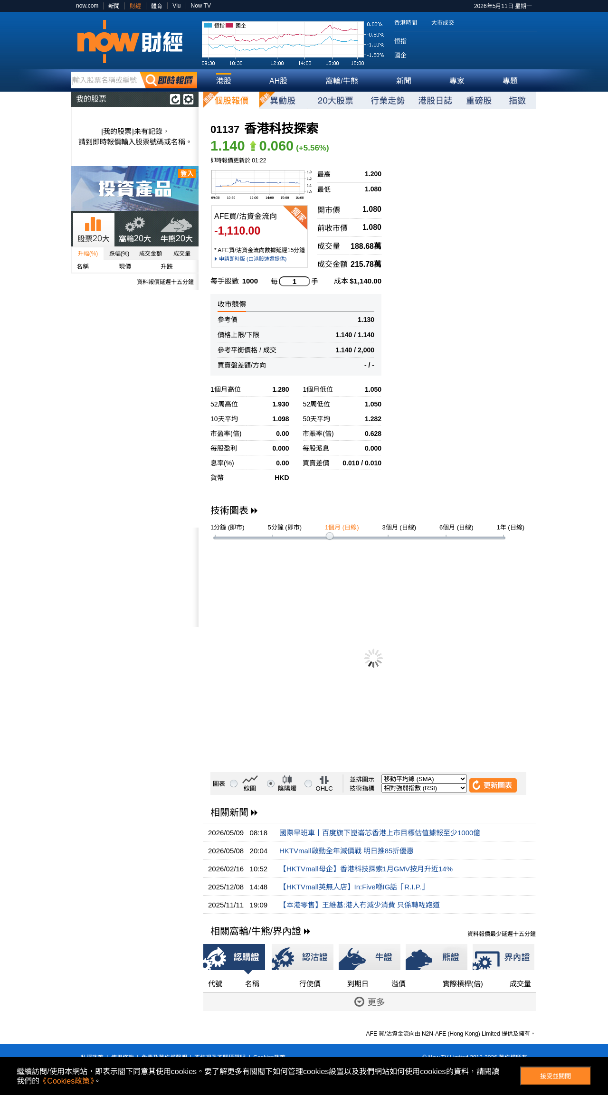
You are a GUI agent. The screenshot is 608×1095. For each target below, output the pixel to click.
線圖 (250, 788)
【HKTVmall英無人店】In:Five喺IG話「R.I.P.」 (353, 887)
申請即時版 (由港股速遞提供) (252, 259)
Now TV (201, 5)
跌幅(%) (119, 253)
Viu (176, 5)
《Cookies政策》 (66, 1081)
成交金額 (150, 253)
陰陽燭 (287, 788)
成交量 (181, 253)
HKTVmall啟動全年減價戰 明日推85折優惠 (346, 851)
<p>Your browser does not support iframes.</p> (135, 577)
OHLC (324, 788)
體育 (156, 6)
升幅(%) (88, 253)
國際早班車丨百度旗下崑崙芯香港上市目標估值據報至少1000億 (379, 833)
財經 (135, 6)
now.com (87, 5)
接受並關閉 (555, 1076)
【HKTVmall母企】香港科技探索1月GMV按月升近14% (366, 869)
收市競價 (232, 304)
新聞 (114, 6)
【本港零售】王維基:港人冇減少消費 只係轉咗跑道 (359, 905)
